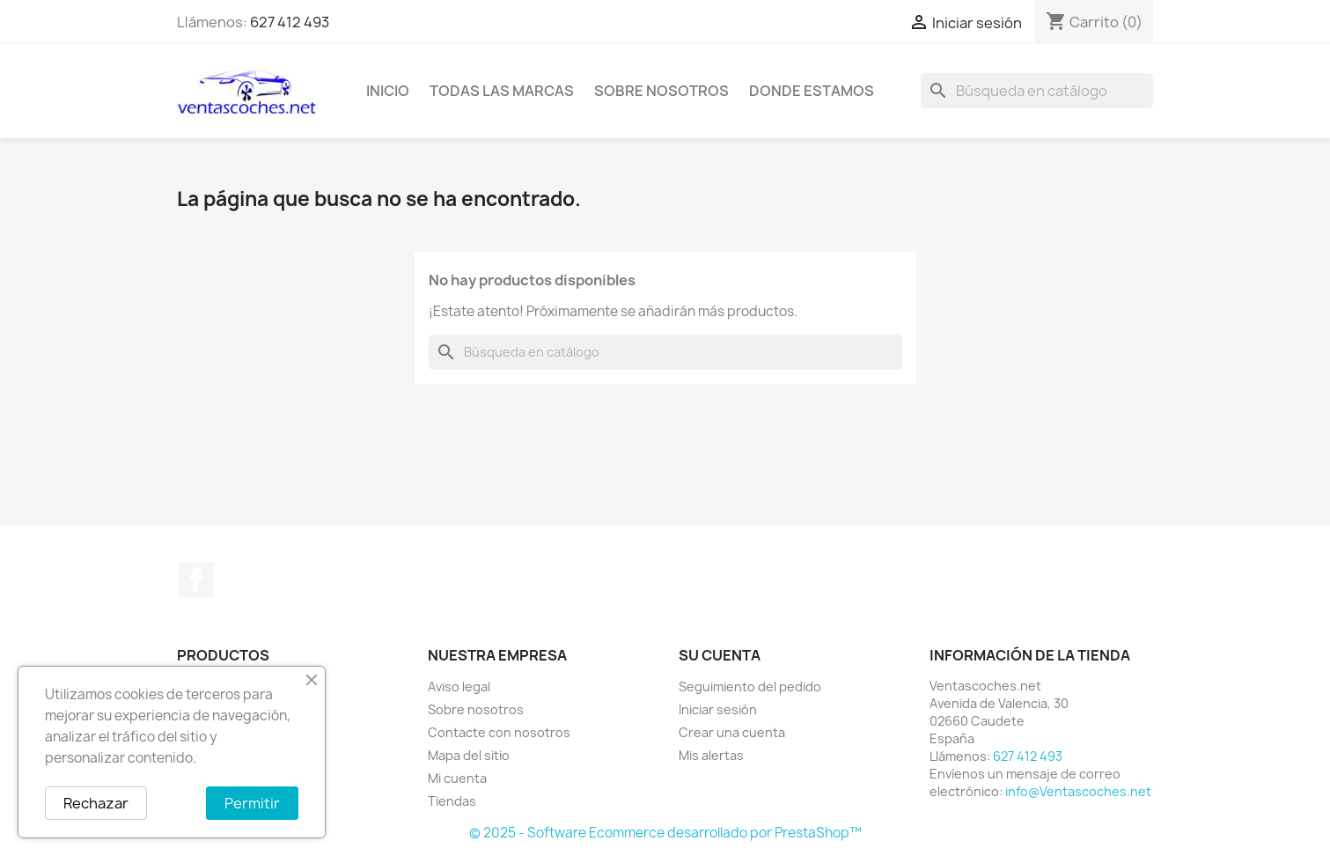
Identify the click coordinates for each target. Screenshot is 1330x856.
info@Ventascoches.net (1078, 791)
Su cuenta (720, 655)
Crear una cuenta (732, 732)
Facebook (196, 579)
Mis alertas (711, 755)
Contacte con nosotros (499, 732)
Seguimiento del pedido (750, 686)
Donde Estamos (811, 90)
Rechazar (96, 803)
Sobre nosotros (661, 90)
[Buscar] (1037, 90)
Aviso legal (459, 686)
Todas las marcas (502, 90)
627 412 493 (289, 22)
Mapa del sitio (469, 755)
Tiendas (452, 801)
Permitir (252, 803)
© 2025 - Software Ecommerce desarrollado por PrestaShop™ (665, 832)
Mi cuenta (457, 778)
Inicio (387, 90)
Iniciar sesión (718, 709)
